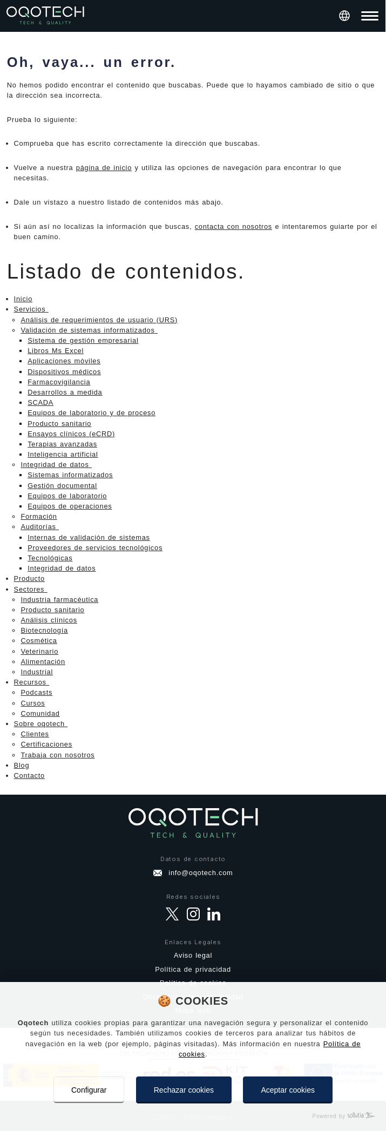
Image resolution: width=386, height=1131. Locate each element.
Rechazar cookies (184, 1090)
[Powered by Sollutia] (193, 1116)
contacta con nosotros (233, 226)
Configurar (88, 1090)
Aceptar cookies (288, 1090)
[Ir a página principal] (45, 15)
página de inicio (104, 168)
